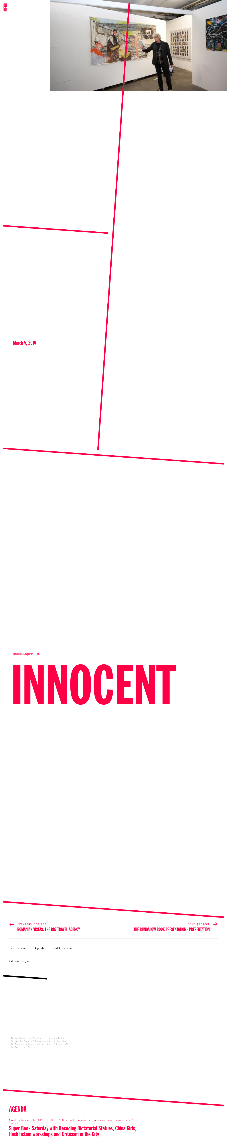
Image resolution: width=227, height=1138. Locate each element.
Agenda (40, 948)
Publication (63, 948)
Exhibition (17, 948)
